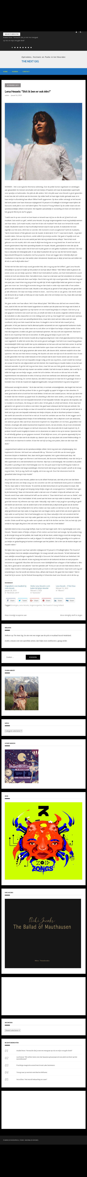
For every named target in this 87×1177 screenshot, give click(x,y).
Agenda (15, 72)
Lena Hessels (24, 605)
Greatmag (28, 1140)
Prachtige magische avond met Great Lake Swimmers (35, 1065)
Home (5, 72)
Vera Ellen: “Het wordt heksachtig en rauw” (31, 1079)
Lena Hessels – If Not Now (65, 586)
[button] (76, 32)
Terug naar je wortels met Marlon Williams (31, 1072)
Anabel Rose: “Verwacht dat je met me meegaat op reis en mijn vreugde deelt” (44, 1051)
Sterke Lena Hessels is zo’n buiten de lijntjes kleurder (40, 587)
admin (7, 95)
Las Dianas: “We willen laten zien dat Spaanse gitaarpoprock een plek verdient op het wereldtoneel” (46, 1058)
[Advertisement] (43, 15)
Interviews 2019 (12, 85)
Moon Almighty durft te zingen (71, 615)
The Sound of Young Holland (53, 605)
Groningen (14, 605)
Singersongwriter (36, 605)
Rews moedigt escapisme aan (16, 615)
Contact (26, 72)
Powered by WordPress (10, 1140)
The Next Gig (31, 61)
